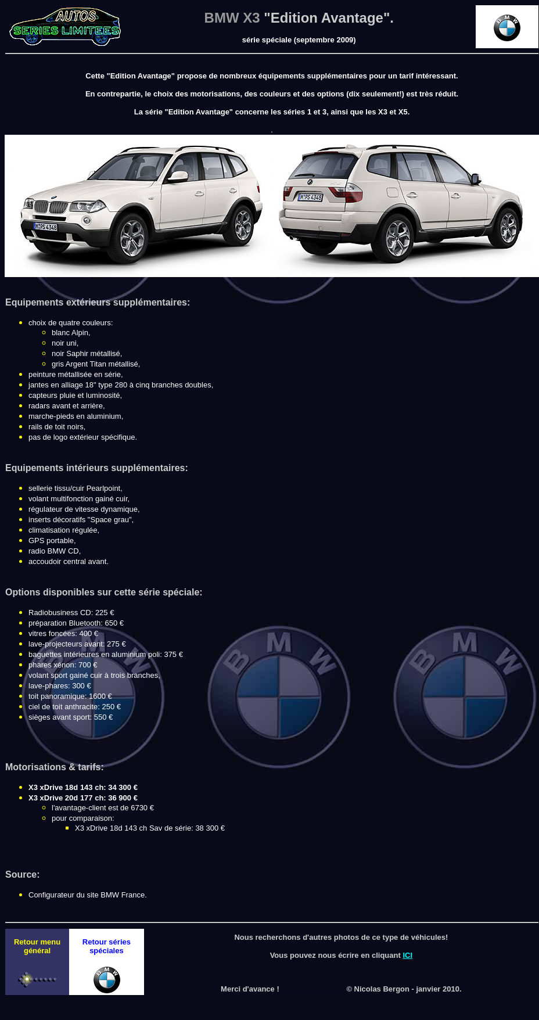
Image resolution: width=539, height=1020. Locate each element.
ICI (407, 955)
